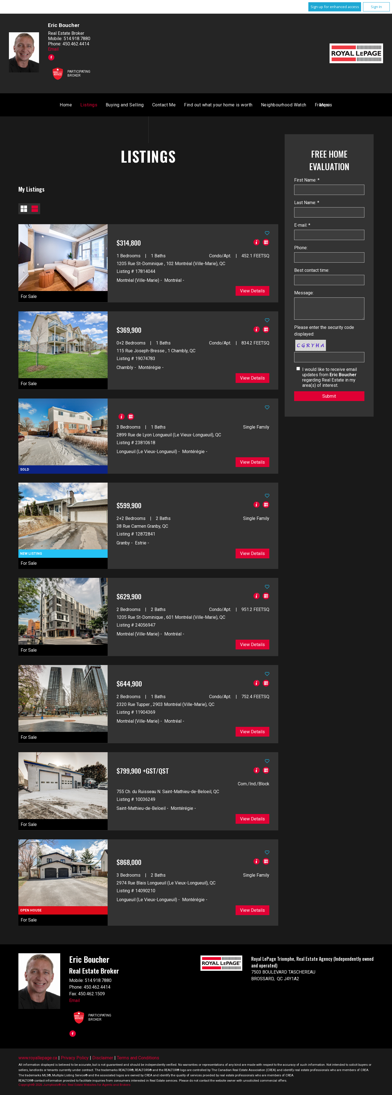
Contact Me (229, 105)
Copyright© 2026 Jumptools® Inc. (42, 1085)
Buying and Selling (190, 105)
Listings (154, 105)
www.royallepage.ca (37, 1058)
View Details (252, 291)
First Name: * (307, 181)
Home (131, 105)
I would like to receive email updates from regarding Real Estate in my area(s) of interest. (329, 378)
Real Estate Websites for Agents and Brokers (99, 1085)
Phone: (301, 248)
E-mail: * (302, 226)
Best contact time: (311, 271)
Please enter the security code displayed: (324, 332)
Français (258, 105)
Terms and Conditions (138, 1058)
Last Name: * (306, 203)
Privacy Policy (75, 1058)
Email (53, 49)
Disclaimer (102, 1058)
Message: (304, 293)
